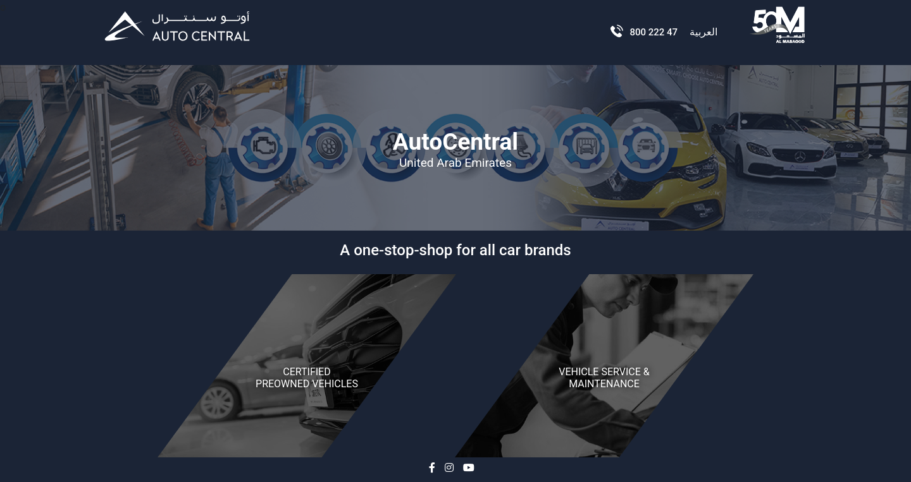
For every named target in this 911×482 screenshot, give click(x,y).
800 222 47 (652, 32)
